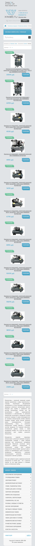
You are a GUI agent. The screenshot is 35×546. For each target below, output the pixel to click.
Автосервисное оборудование (13, 474)
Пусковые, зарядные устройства (14, 503)
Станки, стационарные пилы (13, 486)
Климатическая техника (12, 512)
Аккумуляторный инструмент (13, 483)
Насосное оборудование (12, 506)
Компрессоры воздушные (12, 26)
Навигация (8, 535)
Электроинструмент (10, 480)
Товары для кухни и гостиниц (13, 518)
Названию (12, 43)
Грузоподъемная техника (12, 477)
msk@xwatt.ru (22, 15)
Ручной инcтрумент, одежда (13, 523)
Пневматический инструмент (13, 521)
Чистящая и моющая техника (13, 509)
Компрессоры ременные (22, 26)
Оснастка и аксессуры (11, 529)
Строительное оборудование (13, 526)
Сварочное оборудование (12, 492)
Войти (29, 535)
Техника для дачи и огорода (13, 489)
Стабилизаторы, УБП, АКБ (12, 500)
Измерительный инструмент (13, 515)
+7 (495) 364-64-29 (23, 13)
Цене (16, 43)
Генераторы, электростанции (13, 497)
